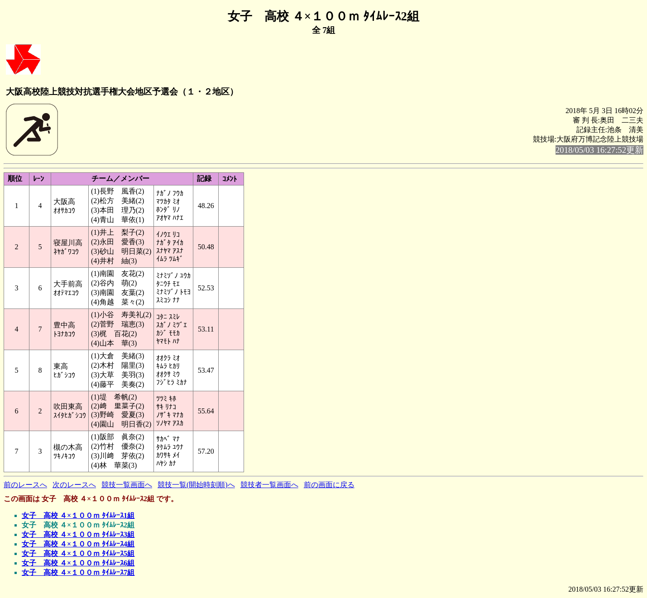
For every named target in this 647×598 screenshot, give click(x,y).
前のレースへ (25, 485)
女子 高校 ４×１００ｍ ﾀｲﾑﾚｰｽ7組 (78, 572)
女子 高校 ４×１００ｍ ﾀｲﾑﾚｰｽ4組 (78, 544)
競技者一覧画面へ (269, 485)
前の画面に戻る (329, 485)
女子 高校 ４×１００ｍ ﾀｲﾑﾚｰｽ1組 (78, 515)
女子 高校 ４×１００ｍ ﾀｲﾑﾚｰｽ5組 (78, 553)
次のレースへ (74, 485)
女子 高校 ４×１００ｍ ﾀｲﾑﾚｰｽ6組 (78, 563)
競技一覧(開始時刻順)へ (196, 485)
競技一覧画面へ (126, 485)
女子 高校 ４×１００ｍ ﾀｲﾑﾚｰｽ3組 (78, 534)
